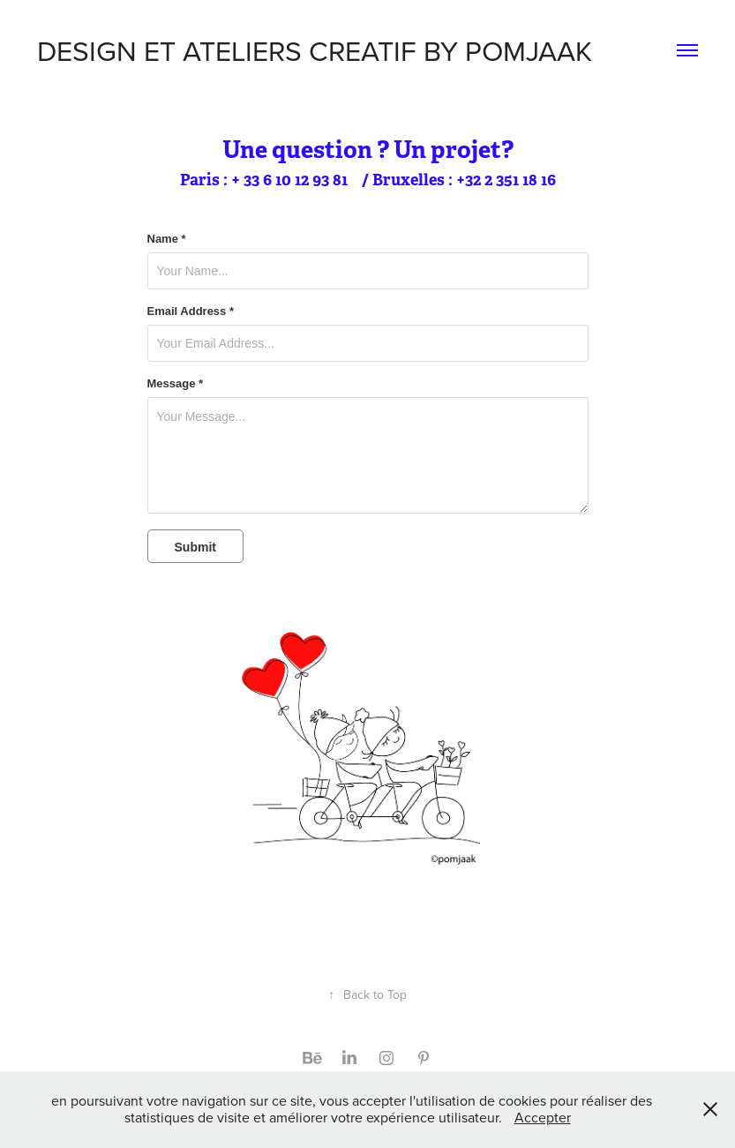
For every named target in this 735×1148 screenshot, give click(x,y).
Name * (166, 239)
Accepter (542, 1117)
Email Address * (191, 311)
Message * (175, 384)
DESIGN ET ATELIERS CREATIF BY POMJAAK (314, 50)
